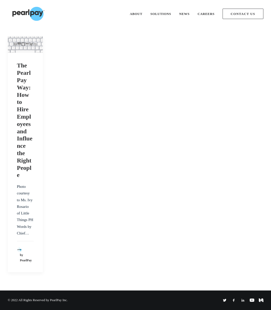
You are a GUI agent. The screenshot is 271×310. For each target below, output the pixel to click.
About (136, 14)
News (184, 14)
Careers (205, 14)
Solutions (160, 14)
